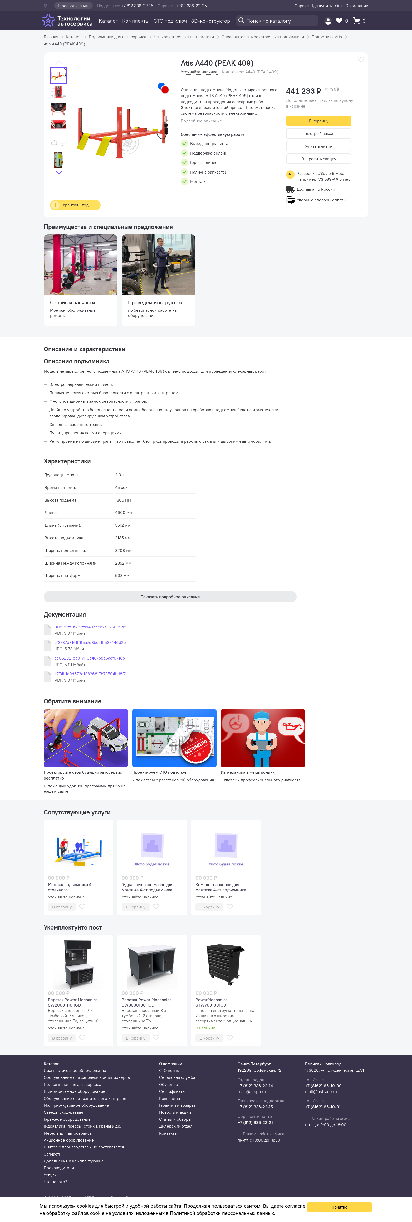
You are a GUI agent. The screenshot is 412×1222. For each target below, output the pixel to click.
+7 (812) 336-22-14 (255, 1085)
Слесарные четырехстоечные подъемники (263, 36)
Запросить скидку (319, 158)
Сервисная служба (177, 1077)
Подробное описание (201, 120)
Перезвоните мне (73, 5)
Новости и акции (175, 1112)
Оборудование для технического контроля (85, 1098)
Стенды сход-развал (63, 1112)
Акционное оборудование (69, 1140)
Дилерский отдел (176, 1126)
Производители (59, 1167)
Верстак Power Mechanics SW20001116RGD (73, 1002)
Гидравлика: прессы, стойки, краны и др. (82, 1126)
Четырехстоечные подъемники (184, 36)
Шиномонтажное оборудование (74, 1091)
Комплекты (135, 20)
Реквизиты (169, 1098)
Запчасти (52, 1154)
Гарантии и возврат (177, 1105)
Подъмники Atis (327, 36)
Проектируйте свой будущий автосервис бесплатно (83, 775)
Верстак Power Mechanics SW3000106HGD (146, 1002)
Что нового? (55, 1181)
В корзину (318, 120)
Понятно (339, 1207)
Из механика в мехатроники (248, 772)
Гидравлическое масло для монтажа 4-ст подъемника (147, 887)
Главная (51, 36)
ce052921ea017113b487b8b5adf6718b (90, 658)
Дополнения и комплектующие (74, 1160)
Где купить (322, 5)
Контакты (168, 1133)
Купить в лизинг (318, 146)
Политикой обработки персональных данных (222, 1213)
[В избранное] (361, 59)
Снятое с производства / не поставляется (84, 1146)
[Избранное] (343, 21)
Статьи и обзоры (175, 1119)
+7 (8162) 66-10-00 (323, 1085)
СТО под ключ (170, 20)
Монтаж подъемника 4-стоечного (70, 887)
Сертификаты (172, 1091)
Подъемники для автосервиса (117, 36)
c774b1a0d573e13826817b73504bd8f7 (90, 673)
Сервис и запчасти (72, 302)
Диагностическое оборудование (75, 1070)
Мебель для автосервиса (68, 1133)
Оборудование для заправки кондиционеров (87, 1077)
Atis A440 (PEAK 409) (64, 43)
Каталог (108, 20)
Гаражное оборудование (67, 1119)
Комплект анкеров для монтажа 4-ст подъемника (220, 887)
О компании (356, 5)
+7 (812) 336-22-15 (255, 1106)
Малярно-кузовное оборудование (76, 1105)
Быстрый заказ (319, 133)
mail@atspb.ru (252, 1091)
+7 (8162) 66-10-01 (323, 1106)
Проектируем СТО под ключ (159, 772)
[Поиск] (277, 20)
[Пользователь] (328, 21)
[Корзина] (360, 21)
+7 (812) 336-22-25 (256, 1122)
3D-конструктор (210, 20)
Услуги (50, 1174)
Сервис (302, 5)
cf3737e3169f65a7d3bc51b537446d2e (90, 642)
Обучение (168, 1084)
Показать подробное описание (170, 596)
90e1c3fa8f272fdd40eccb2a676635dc (90, 626)
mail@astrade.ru (321, 1091)
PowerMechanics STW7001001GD (211, 1002)
